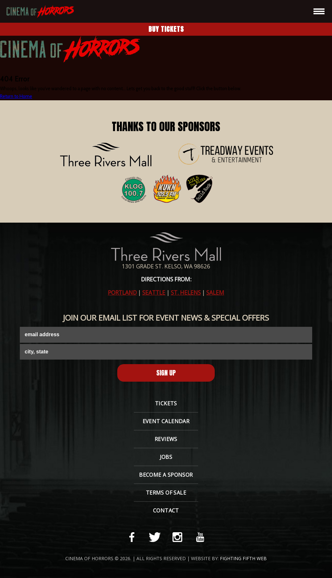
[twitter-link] (155, 537)
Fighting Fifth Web (243, 558)
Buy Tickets (166, 29)
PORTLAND (122, 292)
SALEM (215, 292)
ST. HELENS (186, 292)
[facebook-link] (132, 537)
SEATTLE (153, 292)
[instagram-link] (177, 537)
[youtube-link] (200, 537)
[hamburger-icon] (319, 11)
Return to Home (16, 96)
